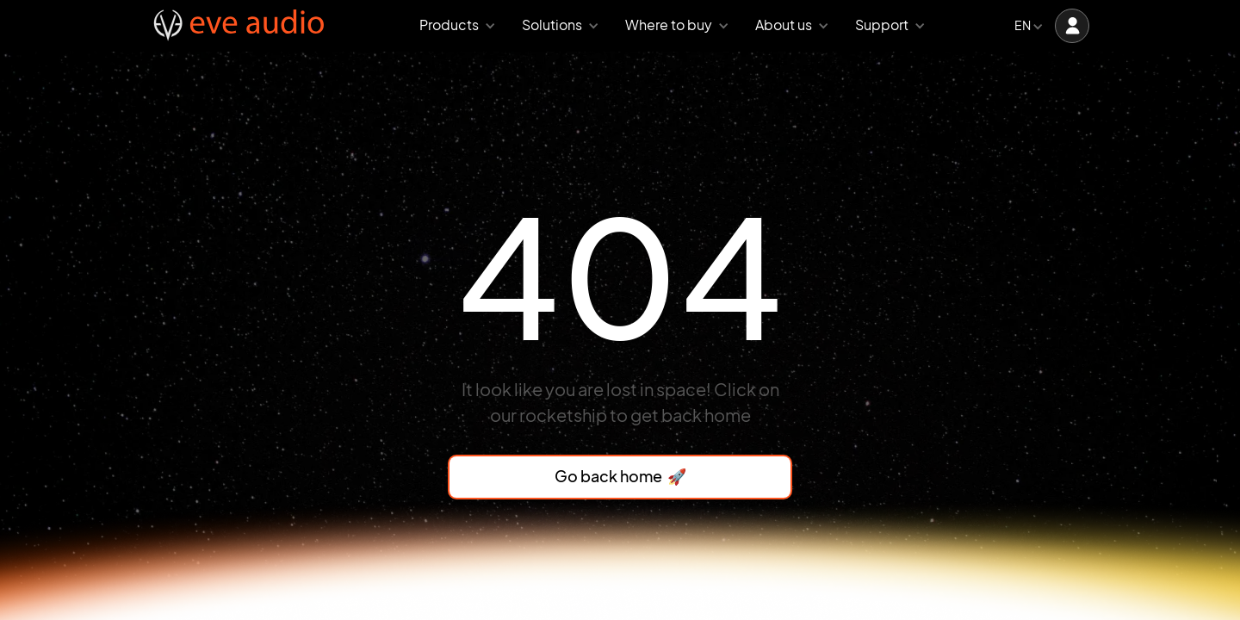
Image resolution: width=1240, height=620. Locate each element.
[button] (453, 26)
